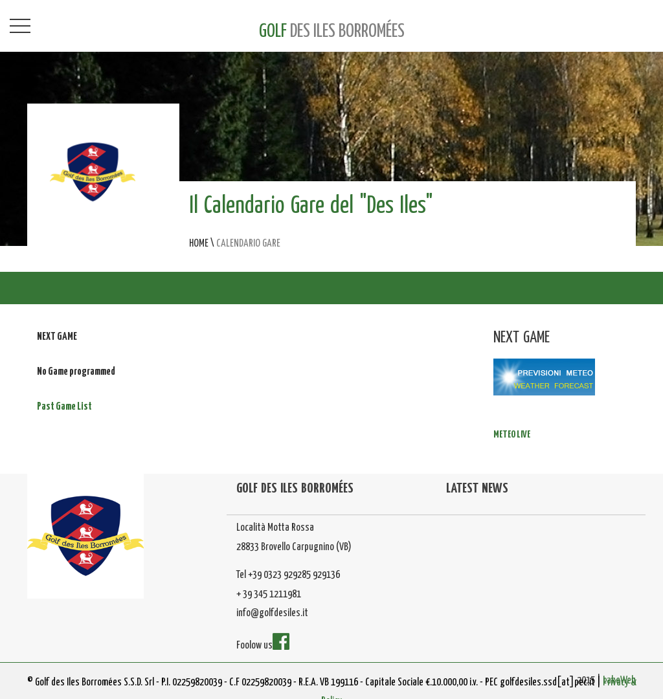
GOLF (332, 32)
